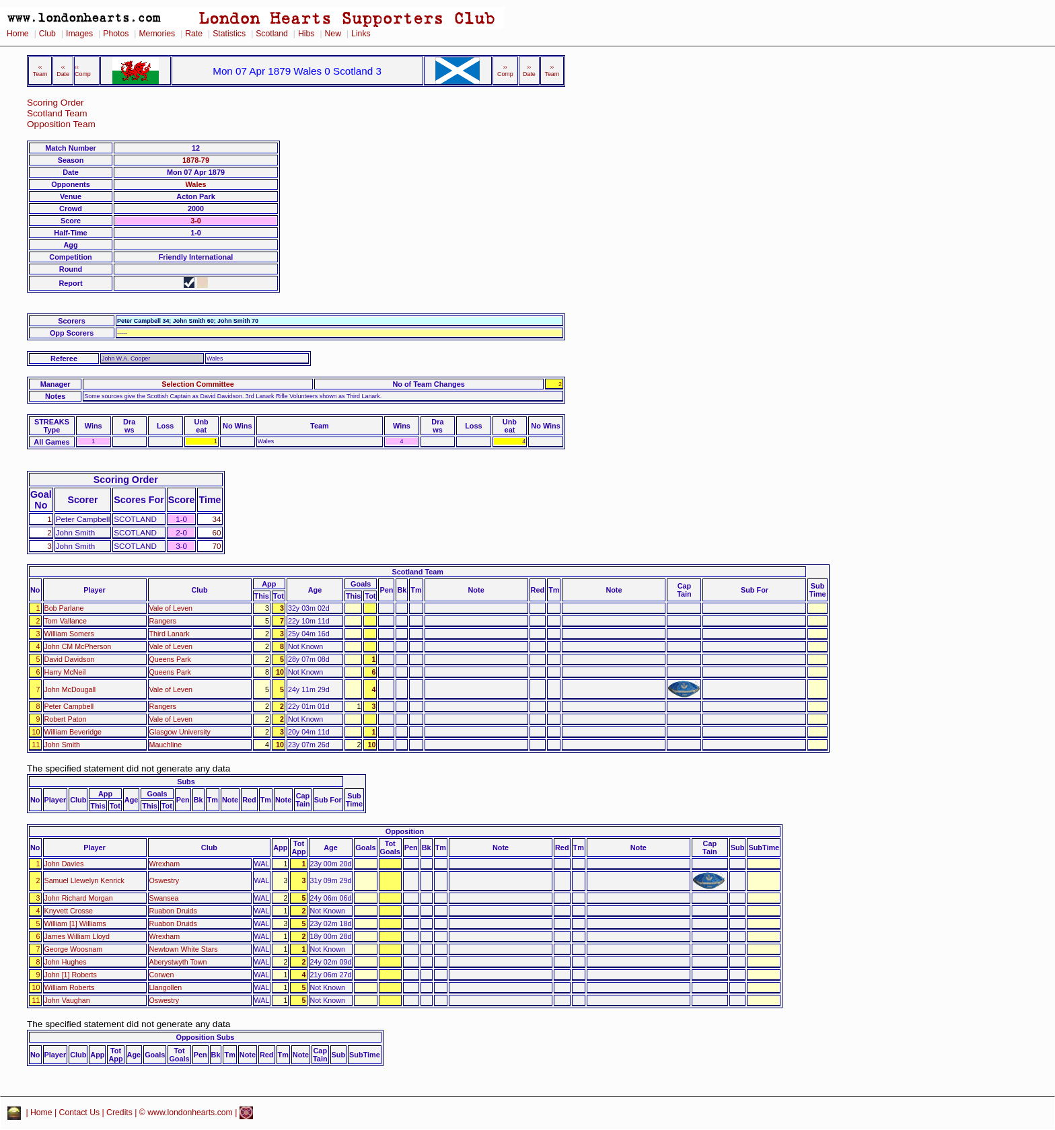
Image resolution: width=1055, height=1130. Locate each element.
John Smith (62, 745)
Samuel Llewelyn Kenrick (84, 880)
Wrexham (164, 864)
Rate (194, 33)
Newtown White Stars (183, 949)
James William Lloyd (77, 936)
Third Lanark (169, 634)
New (333, 33)
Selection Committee (197, 384)
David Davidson (69, 659)
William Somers (69, 634)
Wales (195, 184)
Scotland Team (57, 113)
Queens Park (170, 659)
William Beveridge (73, 732)
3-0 (195, 221)
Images (79, 33)
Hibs (306, 33)
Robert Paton (65, 719)
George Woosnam (73, 949)
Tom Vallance (65, 621)
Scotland (272, 33)
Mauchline (165, 745)
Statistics (229, 33)
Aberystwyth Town (178, 962)
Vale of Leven (171, 608)
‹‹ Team (40, 70)
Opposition (405, 831)
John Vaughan (67, 1000)
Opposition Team (61, 124)
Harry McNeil (65, 672)
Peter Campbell (69, 706)
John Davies (64, 864)
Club (47, 33)
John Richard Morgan (78, 898)
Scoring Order (55, 103)
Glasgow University (180, 732)
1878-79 (195, 160)
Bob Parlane (64, 608)
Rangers (162, 621)
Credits (119, 1112)
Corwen (161, 975)
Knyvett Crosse (68, 911)
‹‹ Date (63, 70)
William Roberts (69, 987)
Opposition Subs (205, 1037)
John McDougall (70, 689)
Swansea (164, 898)
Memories (157, 33)
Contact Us (79, 1112)
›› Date (529, 70)
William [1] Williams (75, 923)
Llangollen (165, 987)
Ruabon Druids (173, 911)
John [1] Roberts (70, 975)
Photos (116, 33)
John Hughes (65, 962)
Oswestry (164, 880)
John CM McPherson (78, 646)
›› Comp (505, 70)
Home (18, 33)
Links (361, 33)
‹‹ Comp (83, 70)
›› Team (551, 70)
